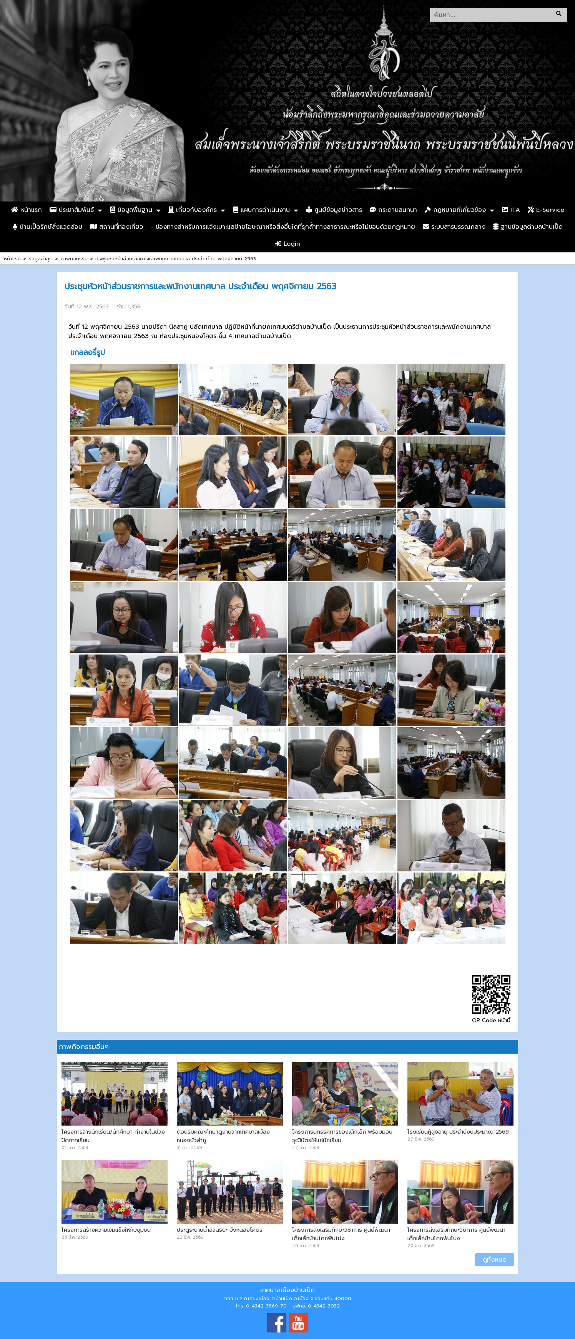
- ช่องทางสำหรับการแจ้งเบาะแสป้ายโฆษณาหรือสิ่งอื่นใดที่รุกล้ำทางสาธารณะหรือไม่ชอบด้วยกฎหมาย (283, 226)
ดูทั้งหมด (495, 1259)
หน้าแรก (26, 210)
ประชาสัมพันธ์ (72, 210)
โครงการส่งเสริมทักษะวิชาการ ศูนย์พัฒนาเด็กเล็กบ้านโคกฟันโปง (341, 1234)
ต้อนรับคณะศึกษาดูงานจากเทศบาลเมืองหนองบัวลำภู (223, 1135)
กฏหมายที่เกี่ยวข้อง (455, 210)
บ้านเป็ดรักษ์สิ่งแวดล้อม (47, 226)
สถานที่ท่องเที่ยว (116, 226)
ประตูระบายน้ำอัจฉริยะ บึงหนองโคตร (220, 1230)
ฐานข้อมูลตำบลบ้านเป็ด (528, 226)
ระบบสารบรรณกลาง (454, 226)
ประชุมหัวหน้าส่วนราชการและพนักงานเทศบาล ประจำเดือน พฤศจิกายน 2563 (175, 258)
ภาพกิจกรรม (74, 258)
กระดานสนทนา (393, 210)
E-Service (546, 210)
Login (287, 243)
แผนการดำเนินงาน (261, 210)
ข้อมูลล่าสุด (40, 258)
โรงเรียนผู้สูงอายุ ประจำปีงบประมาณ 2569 (458, 1131)
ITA (511, 210)
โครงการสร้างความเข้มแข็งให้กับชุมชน (106, 1230)
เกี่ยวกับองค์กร (192, 210)
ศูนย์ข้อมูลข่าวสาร (334, 210)
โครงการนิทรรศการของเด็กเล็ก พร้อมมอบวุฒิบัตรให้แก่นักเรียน (342, 1135)
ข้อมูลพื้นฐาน (131, 210)
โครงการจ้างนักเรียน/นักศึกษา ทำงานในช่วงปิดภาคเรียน (113, 1135)
